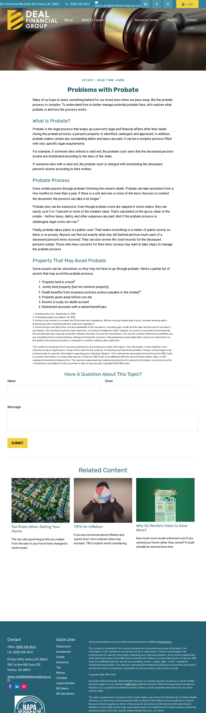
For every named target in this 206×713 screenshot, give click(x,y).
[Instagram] (24, 686)
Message (14, 407)
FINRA (128, 684)
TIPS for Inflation (88, 527)
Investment (63, 651)
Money (60, 672)
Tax (58, 667)
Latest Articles (65, 683)
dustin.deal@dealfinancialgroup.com (118, 4)
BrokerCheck (164, 642)
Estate (60, 657)
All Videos (62, 688)
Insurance (62, 662)
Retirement (63, 646)
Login (187, 4)
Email (109, 381)
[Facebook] (156, 4)
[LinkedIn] (145, 4)
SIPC (134, 684)
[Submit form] (17, 443)
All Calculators (65, 693)
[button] (68, 20)
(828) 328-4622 (77, 4)
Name (11, 381)
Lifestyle (61, 678)
